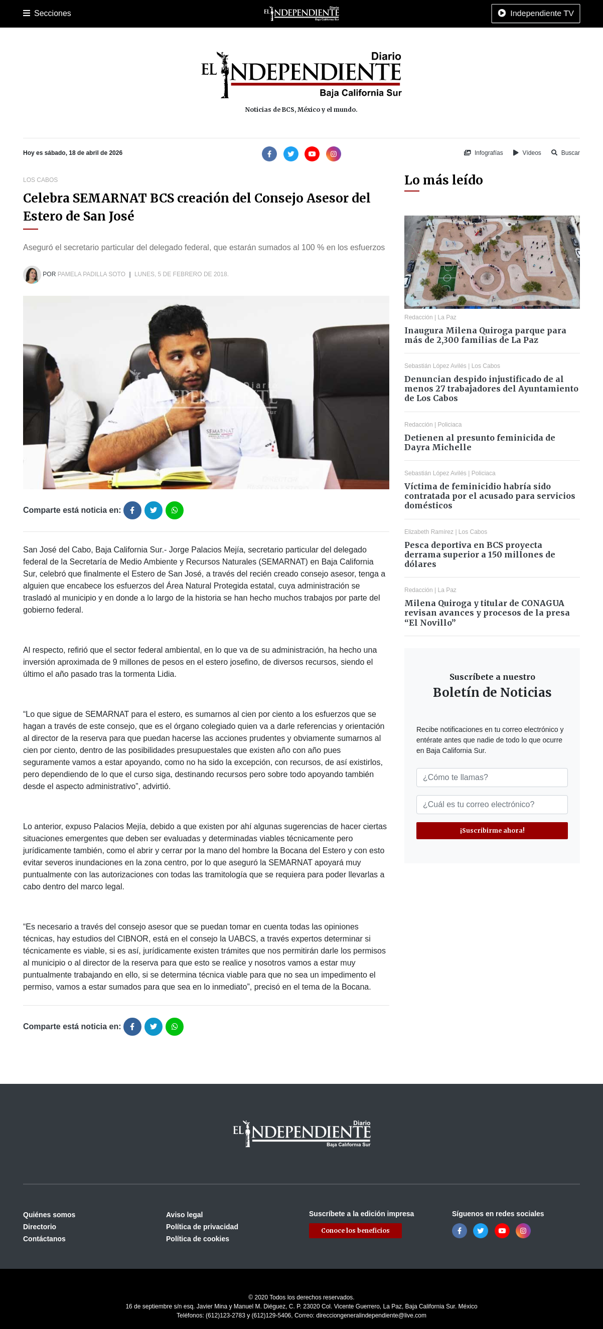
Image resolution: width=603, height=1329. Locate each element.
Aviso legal (184, 1215)
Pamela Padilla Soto (91, 274)
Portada (35, 14)
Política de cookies (197, 1239)
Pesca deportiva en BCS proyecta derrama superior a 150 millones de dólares (479, 554)
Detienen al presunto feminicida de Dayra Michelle (479, 442)
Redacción (418, 317)
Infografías (483, 152)
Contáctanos (44, 1239)
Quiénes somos (49, 1215)
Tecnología (413, 14)
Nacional (244, 14)
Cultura (211, 14)
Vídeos (527, 152)
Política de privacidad (202, 1227)
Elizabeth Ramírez (429, 531)
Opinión (326, 14)
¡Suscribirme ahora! (492, 830)
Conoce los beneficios (355, 1230)
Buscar (565, 152)
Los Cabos (102, 14)
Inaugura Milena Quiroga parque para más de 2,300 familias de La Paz (485, 335)
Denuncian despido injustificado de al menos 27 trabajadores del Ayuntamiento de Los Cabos (491, 388)
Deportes (178, 14)
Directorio (39, 1227)
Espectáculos (367, 14)
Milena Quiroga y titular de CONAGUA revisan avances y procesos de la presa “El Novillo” (487, 612)
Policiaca (141, 14)
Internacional (286, 14)
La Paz (67, 14)
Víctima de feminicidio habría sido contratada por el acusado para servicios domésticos (489, 495)
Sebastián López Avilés (435, 365)
